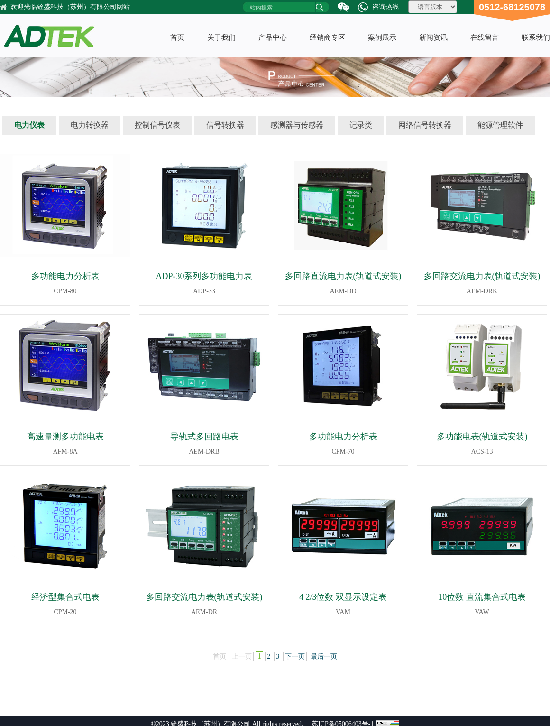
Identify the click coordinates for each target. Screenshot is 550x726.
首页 (177, 37)
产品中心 (272, 37)
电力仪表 (29, 125)
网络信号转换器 (424, 125)
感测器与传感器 (296, 125)
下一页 (295, 656)
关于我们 (221, 37)
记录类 (360, 125)
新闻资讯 (433, 37)
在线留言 (484, 37)
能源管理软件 (500, 125)
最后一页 (324, 656)
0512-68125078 (512, 7)
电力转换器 (90, 125)
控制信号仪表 (157, 125)
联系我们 (536, 37)
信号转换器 (225, 125)
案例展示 (382, 37)
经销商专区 (327, 37)
